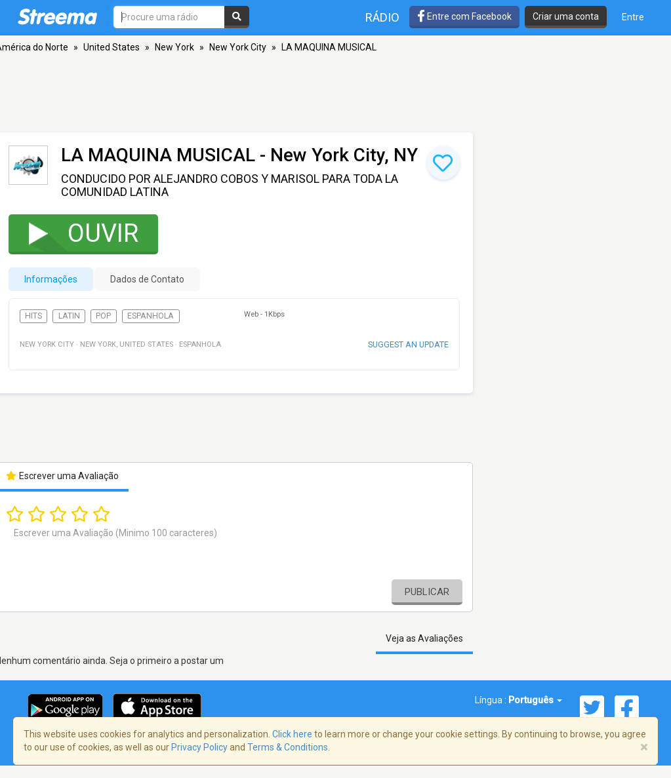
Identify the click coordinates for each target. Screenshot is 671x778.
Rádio (382, 17)
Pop (103, 316)
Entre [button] (633, 17)
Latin (69, 316)
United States (111, 47)
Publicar (427, 592)
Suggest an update (408, 344)
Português (535, 700)
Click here (292, 734)
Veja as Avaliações (424, 638)
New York (174, 47)
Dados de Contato (147, 279)
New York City (237, 47)
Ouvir (75, 233)
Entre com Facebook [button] (464, 16)
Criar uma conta (566, 16)
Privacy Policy (199, 747)
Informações (50, 279)
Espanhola (150, 316)
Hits (33, 316)
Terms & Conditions (287, 747)
